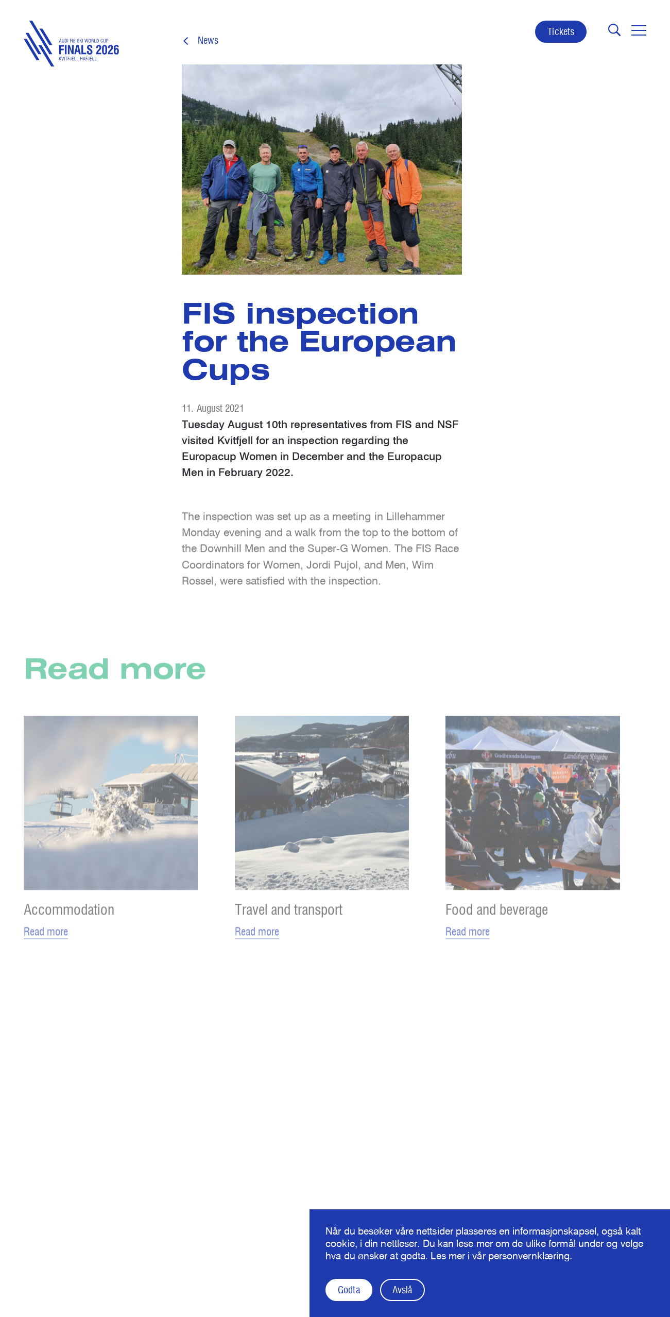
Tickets (560, 32)
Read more (46, 938)
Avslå (402, 1290)
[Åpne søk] (614, 30)
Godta (348, 1290)
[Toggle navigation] (638, 30)
